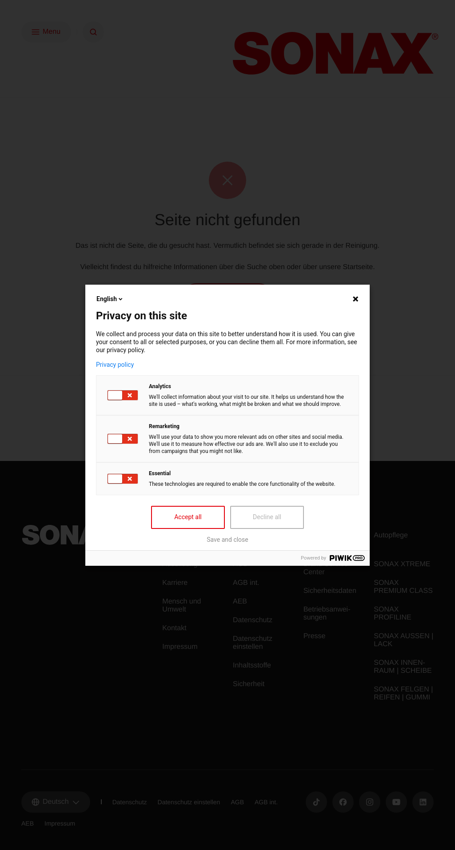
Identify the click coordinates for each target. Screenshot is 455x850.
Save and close (227, 539)
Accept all (188, 516)
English (110, 298)
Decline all (267, 516)
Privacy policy (115, 364)
